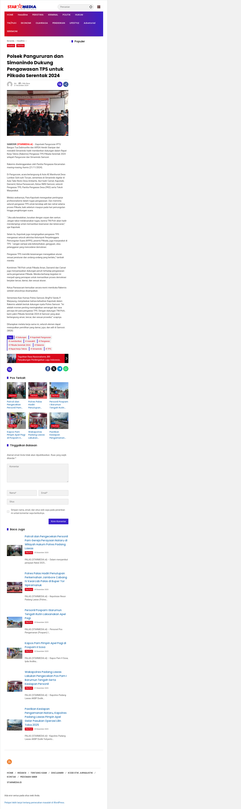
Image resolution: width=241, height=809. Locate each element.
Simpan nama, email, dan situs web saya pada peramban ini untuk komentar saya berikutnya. (38, 512)
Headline (11, 46)
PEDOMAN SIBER (28, 776)
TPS (49, 349)
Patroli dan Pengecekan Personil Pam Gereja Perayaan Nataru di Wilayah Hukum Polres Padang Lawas (15, 405)
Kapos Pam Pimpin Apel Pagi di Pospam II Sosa (16, 435)
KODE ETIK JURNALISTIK (80, 772)
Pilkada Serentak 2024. (20, 345)
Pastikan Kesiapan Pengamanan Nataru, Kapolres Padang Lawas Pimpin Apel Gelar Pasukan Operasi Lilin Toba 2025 (57, 435)
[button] (91, 6)
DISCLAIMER (57, 772)
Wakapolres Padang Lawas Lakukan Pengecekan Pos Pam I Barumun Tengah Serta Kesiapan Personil (37, 435)
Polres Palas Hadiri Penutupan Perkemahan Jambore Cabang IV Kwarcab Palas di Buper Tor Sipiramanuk (36, 405)
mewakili (31, 341)
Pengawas (45, 341)
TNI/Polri (20, 46)
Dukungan (22, 337)
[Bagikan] (65, 84)
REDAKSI (22, 772)
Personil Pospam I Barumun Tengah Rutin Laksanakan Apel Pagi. (58, 405)
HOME (10, 772)
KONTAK (11, 776)
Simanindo (37, 349)
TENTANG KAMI (39, 772)
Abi (15, 83)
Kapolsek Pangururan (41, 337)
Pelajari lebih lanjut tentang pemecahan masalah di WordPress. (34, 802)
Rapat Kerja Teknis (18, 349)
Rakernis (40, 345)
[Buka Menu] (99, 7)
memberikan (16, 341)
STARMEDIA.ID (14, 781)
